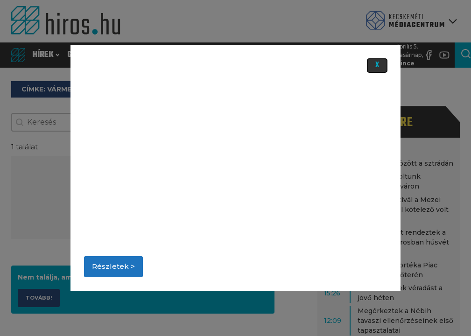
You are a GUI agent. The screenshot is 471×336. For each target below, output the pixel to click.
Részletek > (113, 266)
